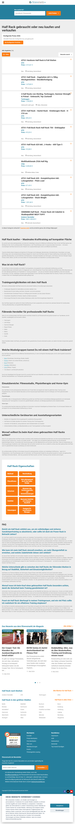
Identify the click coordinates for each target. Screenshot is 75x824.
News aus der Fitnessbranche (36, 659)
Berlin (3, 732)
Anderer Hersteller (27, 242)
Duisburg (60, 735)
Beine (5, 386)
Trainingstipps (7, 659)
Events (29, 777)
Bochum (41, 732)
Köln (40, 740)
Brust (5, 391)
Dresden (41, 735)
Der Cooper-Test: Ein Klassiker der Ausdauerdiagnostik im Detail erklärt (12, 680)
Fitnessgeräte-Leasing (33, 780)
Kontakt (29, 764)
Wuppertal (61, 746)
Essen (22, 737)
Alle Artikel (67, 654)
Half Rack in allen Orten (63, 728)
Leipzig (60, 740)
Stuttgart (5, 746)
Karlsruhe (23, 740)
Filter (6, 54)
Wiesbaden (42, 746)
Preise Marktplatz (32, 766)
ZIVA (23, 179)
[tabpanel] (12, 681)
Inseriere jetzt (25, 256)
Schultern (6, 393)
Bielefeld (23, 732)
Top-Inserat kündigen (57, 775)
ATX (22, 63)
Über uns (29, 772)
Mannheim (5, 743)
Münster (41, 743)
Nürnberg (60, 743)
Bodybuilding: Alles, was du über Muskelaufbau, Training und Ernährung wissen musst (61, 680)
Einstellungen (60, 810)
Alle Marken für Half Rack (62, 719)
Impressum (54, 764)
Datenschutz (55, 769)
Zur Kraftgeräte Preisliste (13, 42)
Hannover (5, 740)
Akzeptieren (59, 805)
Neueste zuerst (65, 54)
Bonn (59, 732)
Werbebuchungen (32, 775)
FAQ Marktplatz (31, 769)
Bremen (4, 735)
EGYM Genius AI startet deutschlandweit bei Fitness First (37, 678)
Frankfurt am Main (44, 737)
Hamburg (60, 737)
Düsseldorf (5, 737)
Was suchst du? (19, 9)
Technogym (25, 103)
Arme (5, 395)
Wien (22, 746)
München (23, 743)
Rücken (6, 388)
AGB (52, 766)
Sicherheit (54, 772)
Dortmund (24, 735)
